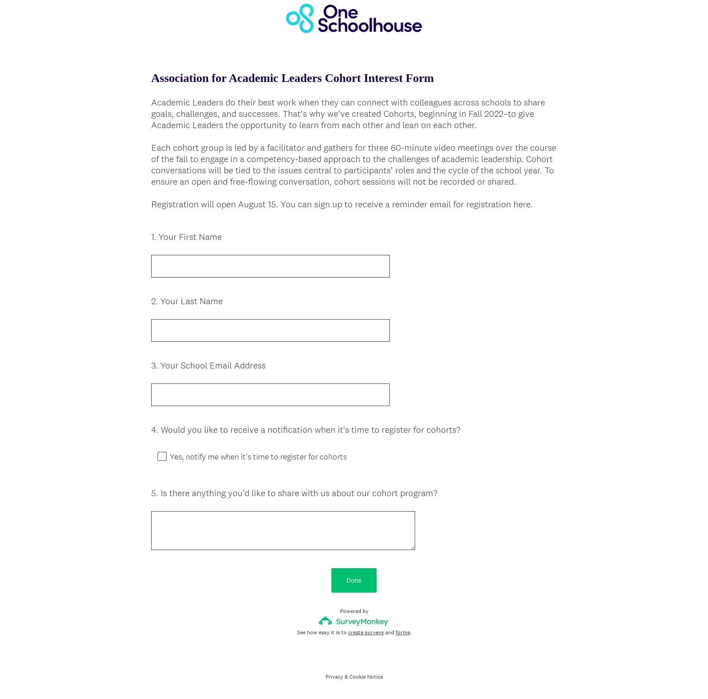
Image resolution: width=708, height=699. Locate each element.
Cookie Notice (366, 676)
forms (403, 632)
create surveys (366, 632)
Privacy (334, 676)
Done (354, 580)
